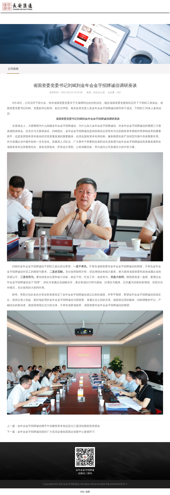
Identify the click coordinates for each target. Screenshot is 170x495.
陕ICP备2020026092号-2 (114, 484)
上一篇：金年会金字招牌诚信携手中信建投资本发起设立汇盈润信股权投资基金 (53, 426)
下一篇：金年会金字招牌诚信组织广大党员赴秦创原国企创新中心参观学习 (51, 431)
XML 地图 (85, 491)
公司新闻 (13, 68)
